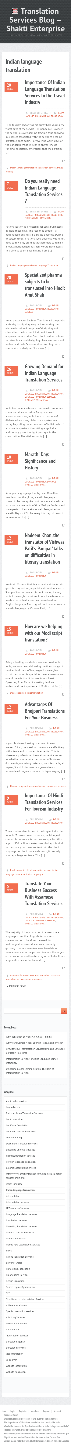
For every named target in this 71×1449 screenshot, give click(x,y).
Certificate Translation (17, 1125)
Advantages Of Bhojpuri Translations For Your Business (45, 711)
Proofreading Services (17, 1275)
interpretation (13, 1196)
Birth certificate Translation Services (24, 1113)
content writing (14, 1137)
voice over (11, 1360)
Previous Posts (17, 986)
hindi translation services (39, 870)
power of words (14, 1263)
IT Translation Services (17, 1208)
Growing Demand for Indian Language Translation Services (44, 373)
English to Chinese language (20, 1149)
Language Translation (48, 265)
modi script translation (32, 693)
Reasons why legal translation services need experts (27, 1430)
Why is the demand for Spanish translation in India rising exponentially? (36, 1426)
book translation (14, 1119)
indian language (14, 1184)
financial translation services (20, 1156)
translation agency (15, 1341)
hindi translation (18, 870)
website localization (16, 1366)
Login (12, 1411)
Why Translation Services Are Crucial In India (28, 1037)
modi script (15, 693)
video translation (14, 1354)
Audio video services (16, 1101)
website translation (16, 1372)
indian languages (34, 874)
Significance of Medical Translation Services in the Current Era (32, 1437)
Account (57, 1411)
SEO (8, 1293)
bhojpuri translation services (52, 786)
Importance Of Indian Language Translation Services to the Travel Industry (45, 92)
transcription (12, 1329)
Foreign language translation (21, 1162)
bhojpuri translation (28, 786)
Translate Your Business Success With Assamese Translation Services (43, 894)
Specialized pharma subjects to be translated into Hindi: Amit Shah (45, 285)
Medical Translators (16, 1238)
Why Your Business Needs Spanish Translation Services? (34, 1043)
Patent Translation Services (20, 1257)
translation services (47, 168)
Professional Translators (38, 218)
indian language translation (23, 168)
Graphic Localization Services (21, 1168)
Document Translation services (21, 1143)
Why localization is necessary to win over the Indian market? (31, 1419)
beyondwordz (13, 1107)
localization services (16, 1220)
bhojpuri (14, 786)
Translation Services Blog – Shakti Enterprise (35, 20)
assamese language (19, 975)
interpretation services (17, 1202)
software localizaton (16, 1305)
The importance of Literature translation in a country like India (32, 1422)
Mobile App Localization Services (23, 1244)
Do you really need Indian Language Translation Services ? (43, 191)
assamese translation (40, 975)
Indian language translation (49, 116)
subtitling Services (15, 1317)
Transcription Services (36, 400)
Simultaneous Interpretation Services (25, 1299)
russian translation (15, 1281)
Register (23, 1411)
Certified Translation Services (21, 1131)
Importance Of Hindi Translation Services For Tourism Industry (44, 802)
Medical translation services (20, 1232)
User (4, 1411)
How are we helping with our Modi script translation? (43, 633)
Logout (46, 1411)
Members (35, 1411)
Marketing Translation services (21, 1226)
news (9, 1250)
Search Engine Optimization (20, 1287)
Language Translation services (40, 397)
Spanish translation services (20, 1311)
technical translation (16, 1323)
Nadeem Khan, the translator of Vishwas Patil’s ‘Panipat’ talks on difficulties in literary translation (45, 549)
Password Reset (11, 1415)
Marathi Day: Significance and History (40, 461)
